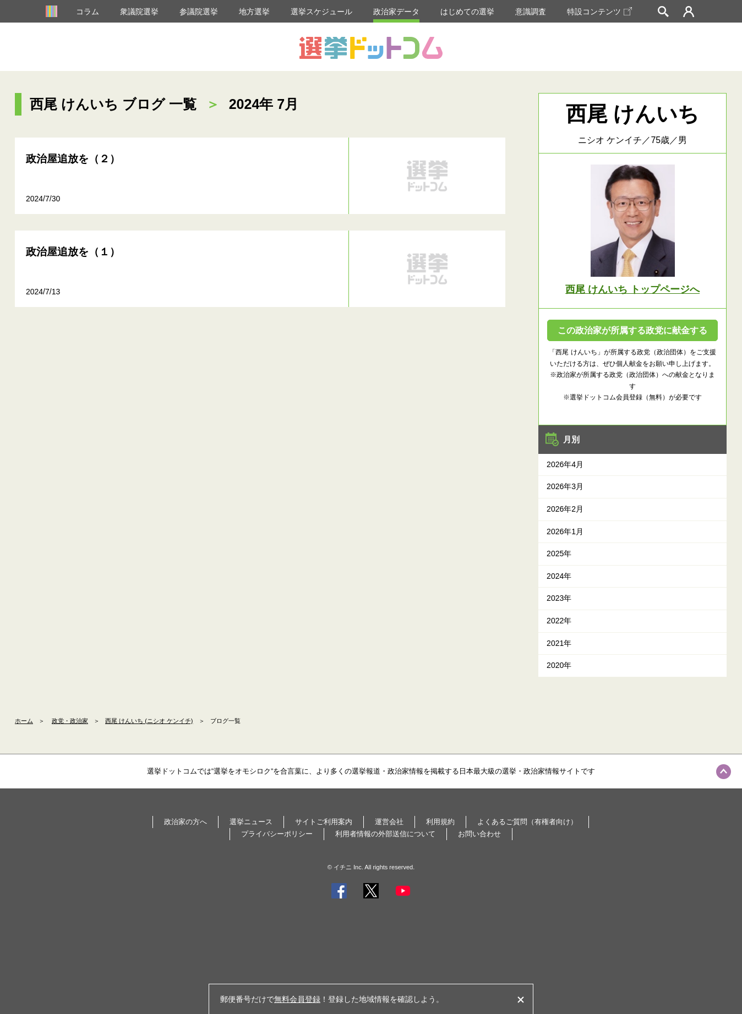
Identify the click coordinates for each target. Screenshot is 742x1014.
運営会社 (389, 822)
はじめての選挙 (467, 11)
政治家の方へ (185, 822)
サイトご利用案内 (323, 822)
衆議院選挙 (139, 11)
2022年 (559, 620)
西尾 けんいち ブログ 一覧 (113, 104)
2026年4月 (565, 464)
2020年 (559, 665)
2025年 (559, 553)
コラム (87, 11)
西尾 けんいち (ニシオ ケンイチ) (149, 720)
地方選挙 (254, 11)
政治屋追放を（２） (73, 159)
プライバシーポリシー (277, 834)
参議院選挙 (198, 11)
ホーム (24, 720)
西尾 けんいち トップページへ (632, 289)
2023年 (559, 598)
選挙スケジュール (321, 11)
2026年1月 (565, 531)
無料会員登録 (297, 999)
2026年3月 (565, 486)
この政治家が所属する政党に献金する (632, 330)
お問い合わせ (479, 834)
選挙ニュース (251, 822)
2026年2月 (565, 509)
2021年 (559, 643)
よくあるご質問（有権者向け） (527, 822)
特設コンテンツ (599, 11)
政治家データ (396, 11)
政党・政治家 (70, 720)
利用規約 (440, 822)
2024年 (559, 576)
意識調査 (530, 11)
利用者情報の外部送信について (385, 834)
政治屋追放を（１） (73, 251)
